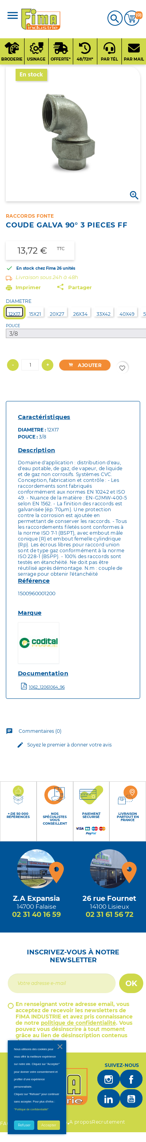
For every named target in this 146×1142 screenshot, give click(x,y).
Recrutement (108, 1122)
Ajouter (83, 365)
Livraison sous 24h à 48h (47, 277)
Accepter (48, 1125)
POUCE (13, 325)
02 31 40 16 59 (36, 914)
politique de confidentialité (78, 1023)
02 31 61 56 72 (110, 914)
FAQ (5, 1123)
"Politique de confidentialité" (31, 1109)
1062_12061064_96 (47, 687)
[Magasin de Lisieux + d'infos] (109, 868)
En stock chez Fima (36, 268)
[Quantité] (30, 365)
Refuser (24, 1125)
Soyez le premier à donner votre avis (63, 744)
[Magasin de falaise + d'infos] (36, 868)
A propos (80, 1122)
